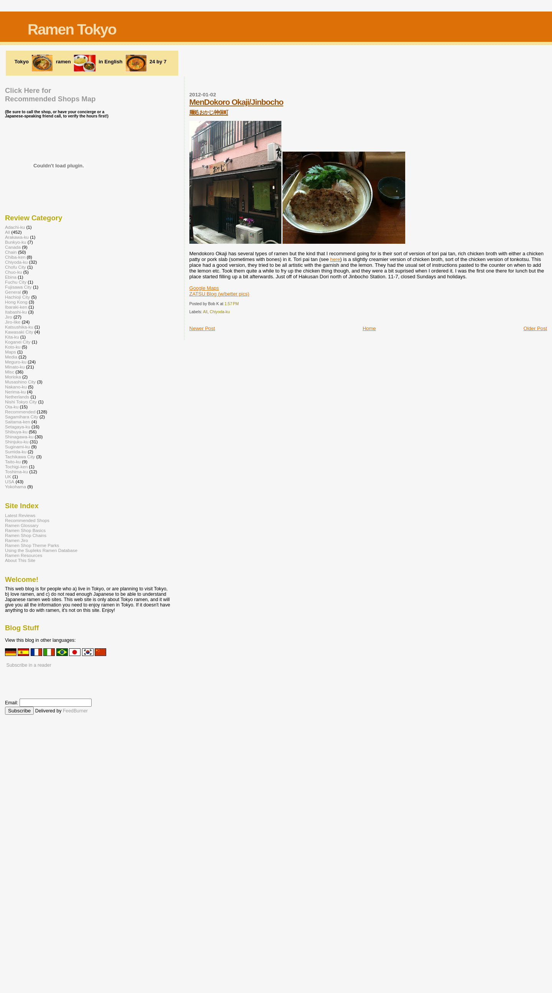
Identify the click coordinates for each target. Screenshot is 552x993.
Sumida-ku (15, 451)
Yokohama (15, 486)
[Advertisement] (276, 62)
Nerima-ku (15, 391)
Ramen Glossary (21, 525)
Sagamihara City (21, 416)
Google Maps (204, 288)
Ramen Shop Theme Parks (32, 545)
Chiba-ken (15, 256)
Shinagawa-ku (19, 436)
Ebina (10, 276)
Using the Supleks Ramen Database (41, 550)
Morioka (13, 376)
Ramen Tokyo (72, 29)
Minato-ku (15, 366)
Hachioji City (17, 296)
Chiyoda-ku (220, 312)
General (13, 291)
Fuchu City (15, 281)
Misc (9, 371)
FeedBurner (75, 711)
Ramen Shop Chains (25, 535)
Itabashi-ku (16, 311)
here (335, 259)
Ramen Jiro (16, 540)
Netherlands (17, 396)
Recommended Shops (27, 520)
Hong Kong (16, 301)
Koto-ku (12, 346)
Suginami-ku (17, 446)
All (205, 312)
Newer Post (202, 328)
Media (11, 356)
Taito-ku (13, 461)
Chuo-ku (13, 271)
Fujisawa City (18, 286)
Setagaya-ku (17, 426)
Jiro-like (12, 321)
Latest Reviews (20, 515)
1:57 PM (232, 304)
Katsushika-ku (19, 326)
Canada (13, 247)
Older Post (535, 328)
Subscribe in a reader (28, 665)
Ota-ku (11, 406)
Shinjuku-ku (16, 441)
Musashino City (20, 381)
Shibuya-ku (16, 431)
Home (369, 328)
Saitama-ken (17, 421)
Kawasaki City (19, 331)
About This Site (20, 560)
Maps (10, 351)
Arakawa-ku (17, 237)
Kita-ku (12, 336)
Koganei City (17, 341)
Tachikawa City (20, 456)
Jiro (8, 316)
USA (9, 481)
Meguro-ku (15, 361)
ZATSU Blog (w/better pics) (219, 294)
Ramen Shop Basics (25, 530)
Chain (11, 251)
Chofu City (15, 266)
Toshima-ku (16, 471)
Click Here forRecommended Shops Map (50, 94)
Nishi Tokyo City (21, 401)
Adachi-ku (15, 227)
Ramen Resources (23, 555)
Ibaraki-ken (16, 306)
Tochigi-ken (16, 466)
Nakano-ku (16, 386)
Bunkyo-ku (15, 242)
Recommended (20, 411)
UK (8, 476)
